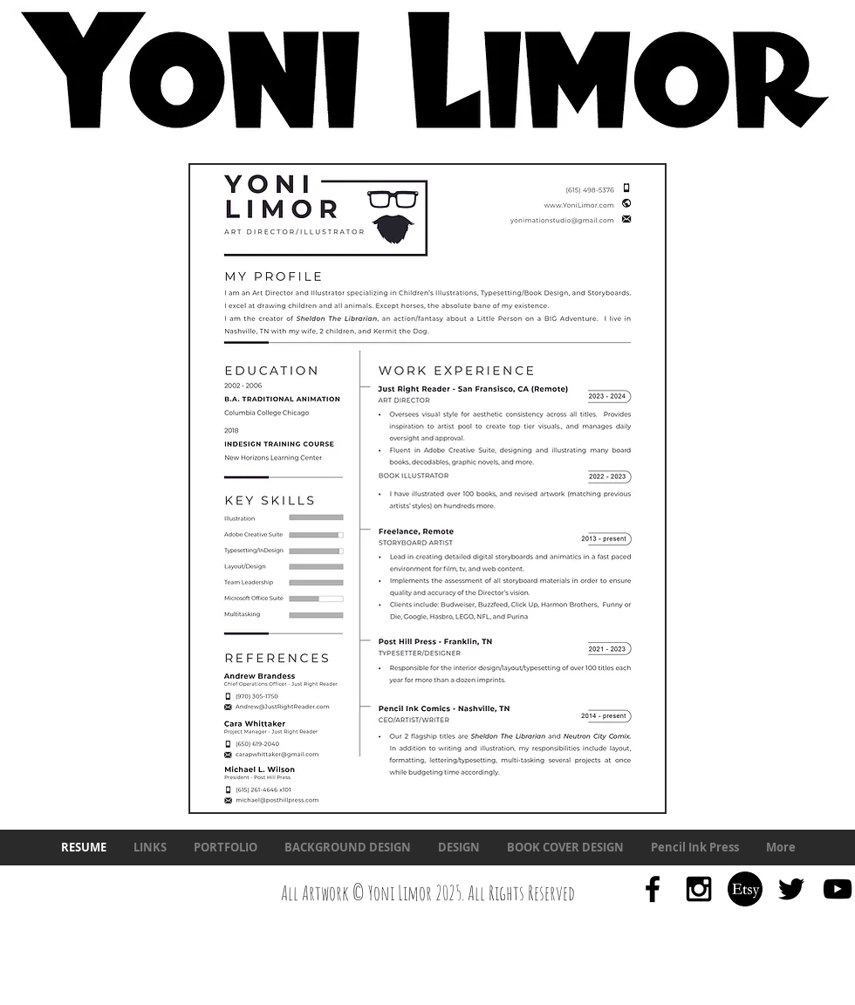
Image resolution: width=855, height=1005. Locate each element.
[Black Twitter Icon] (791, 889)
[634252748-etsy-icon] (745, 889)
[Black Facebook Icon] (652, 889)
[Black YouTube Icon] (837, 889)
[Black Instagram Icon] (698, 889)
